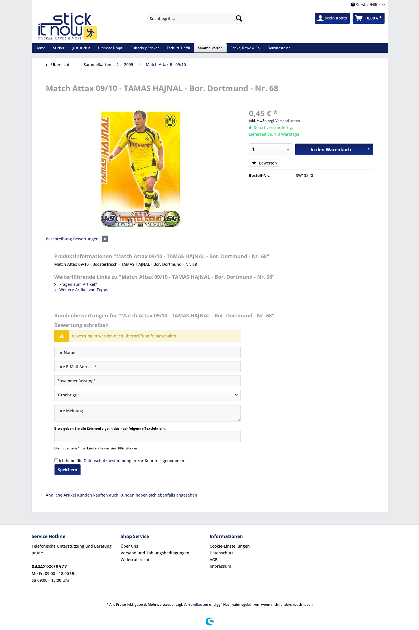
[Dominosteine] (279, 47)
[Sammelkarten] (210, 47)
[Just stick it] (81, 47)
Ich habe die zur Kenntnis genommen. (122, 460)
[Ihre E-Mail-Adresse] (147, 366)
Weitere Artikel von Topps (81, 289)
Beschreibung (59, 239)
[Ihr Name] (147, 352)
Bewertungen (90, 239)
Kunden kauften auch (97, 495)
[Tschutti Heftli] (178, 47)
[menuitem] (196, 21)
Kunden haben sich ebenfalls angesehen (158, 495)
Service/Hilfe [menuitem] (366, 4)
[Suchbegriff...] (196, 18)
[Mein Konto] (332, 18)
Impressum (220, 566)
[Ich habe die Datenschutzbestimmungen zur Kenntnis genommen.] (56, 460)
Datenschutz (221, 553)
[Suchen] (239, 18)
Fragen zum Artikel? (75, 284)
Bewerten (264, 163)
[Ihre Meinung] (147, 413)
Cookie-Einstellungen (230, 546)
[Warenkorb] (369, 18)
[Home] (40, 47)
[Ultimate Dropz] (110, 47)
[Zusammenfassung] (147, 380)
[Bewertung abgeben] (147, 395)
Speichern (67, 469)
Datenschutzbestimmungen (110, 460)
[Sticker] (58, 47)
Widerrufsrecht (135, 559)
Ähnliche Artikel (61, 495)
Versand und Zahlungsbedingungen (155, 553)
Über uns (129, 546)
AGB (214, 559)
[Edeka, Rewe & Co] (245, 47)
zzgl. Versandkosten (284, 120)
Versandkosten (196, 604)
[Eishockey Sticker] (145, 47)
